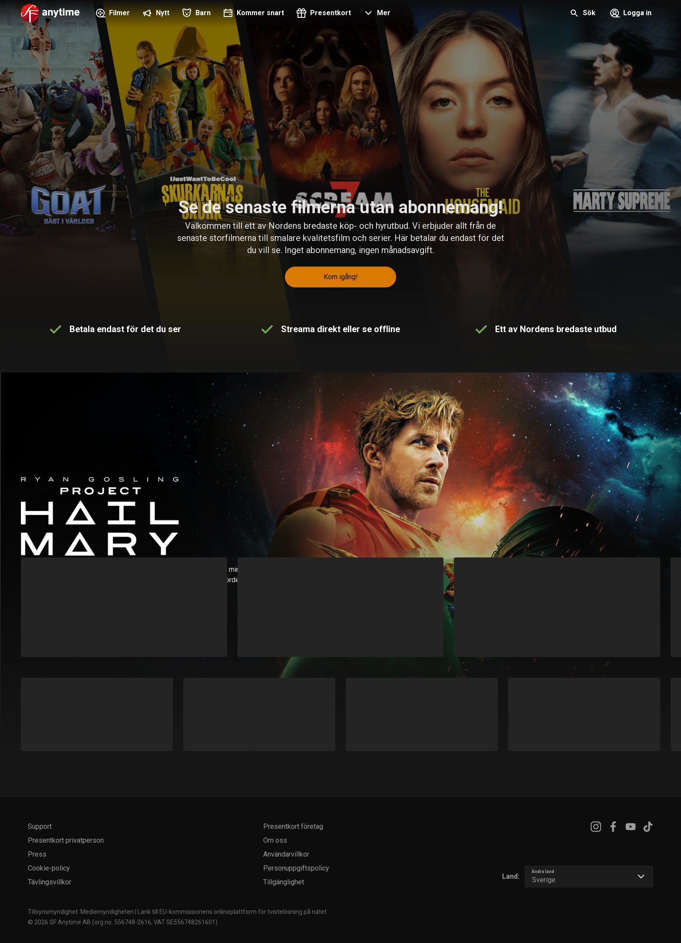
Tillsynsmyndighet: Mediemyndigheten (81, 911)
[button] (376, 14)
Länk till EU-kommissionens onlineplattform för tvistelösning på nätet (232, 911)
